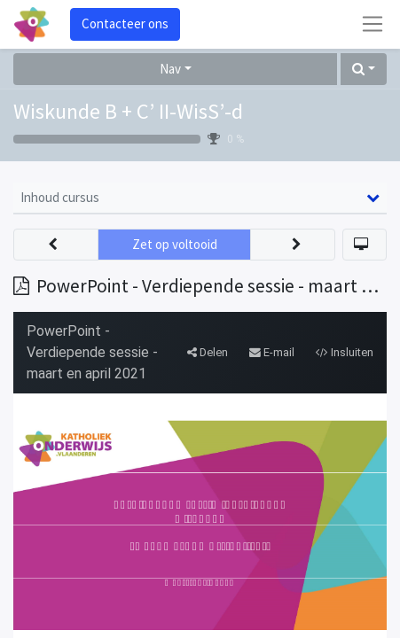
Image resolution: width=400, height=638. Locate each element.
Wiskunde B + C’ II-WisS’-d (128, 111)
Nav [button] (170, 68)
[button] (364, 69)
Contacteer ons (125, 23)
